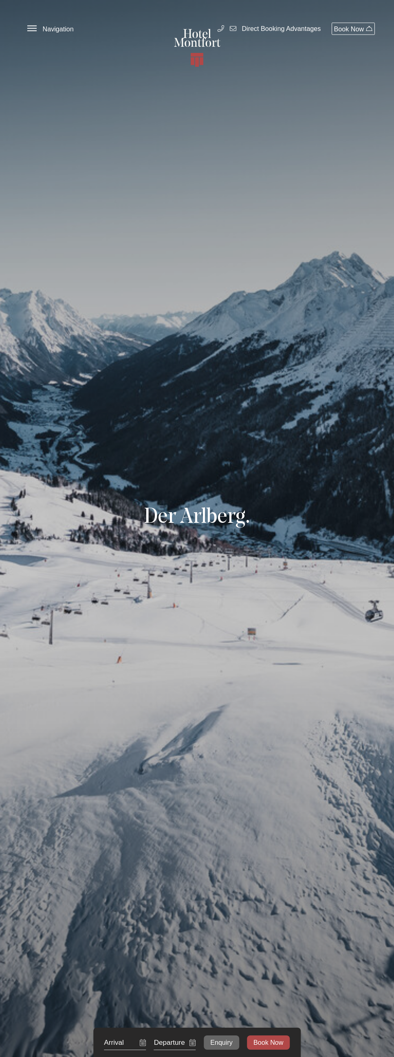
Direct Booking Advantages (281, 29)
